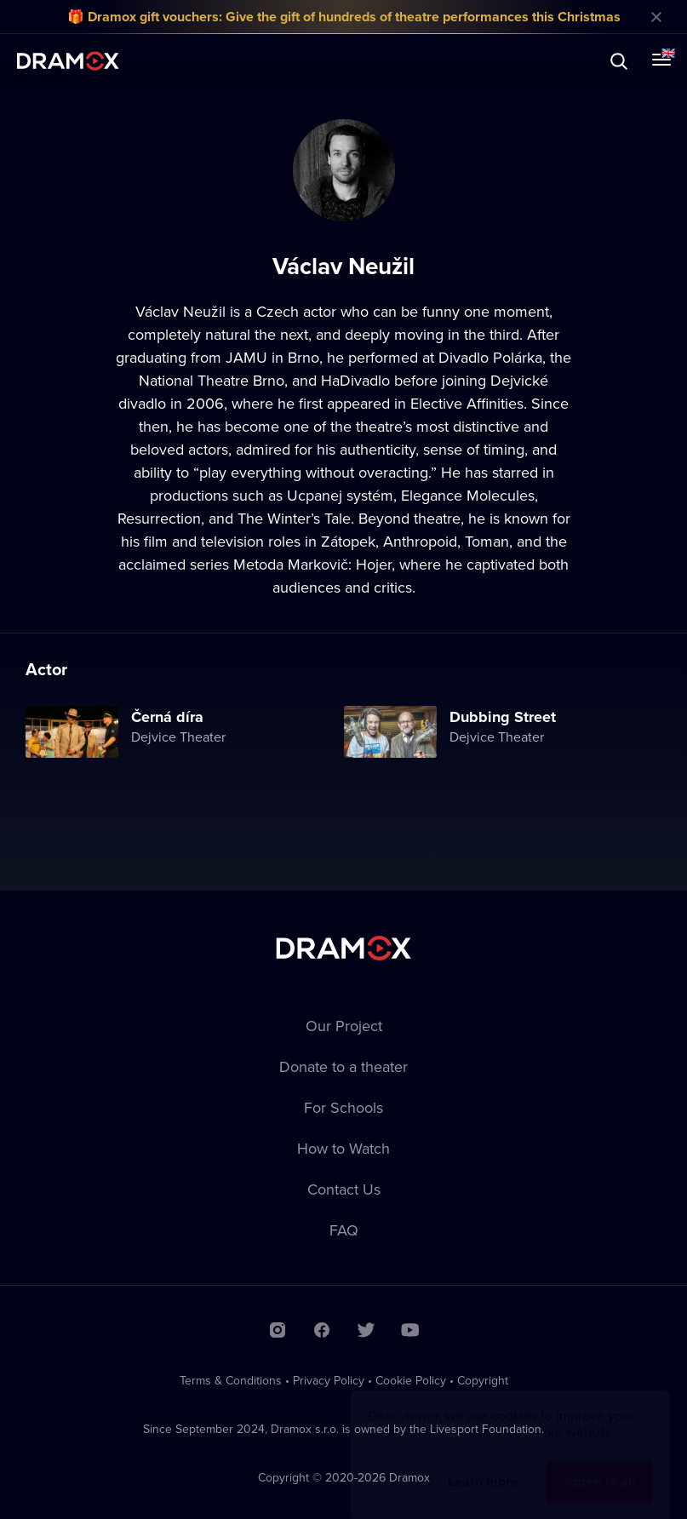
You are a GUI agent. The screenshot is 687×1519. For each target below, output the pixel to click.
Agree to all (599, 1465)
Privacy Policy (328, 1380)
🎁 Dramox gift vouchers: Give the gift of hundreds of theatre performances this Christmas (344, 16)
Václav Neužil (180, 311)
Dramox (68, 60)
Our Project (344, 1025)
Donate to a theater (343, 1066)
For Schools (343, 1107)
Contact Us (344, 1189)
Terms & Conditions (231, 1380)
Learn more (483, 1465)
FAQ (343, 1230)
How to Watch (343, 1148)
